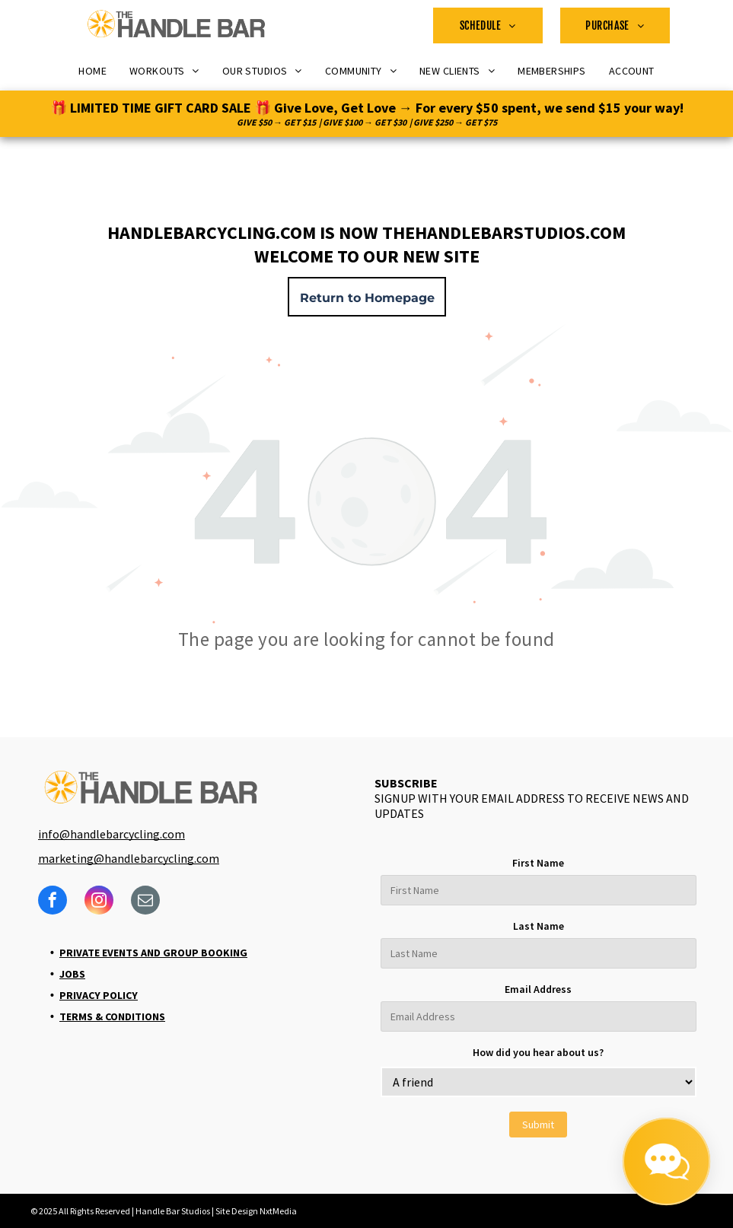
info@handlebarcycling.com (111, 833)
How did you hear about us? (538, 1052)
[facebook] (52, 902)
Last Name (538, 926)
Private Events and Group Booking (153, 952)
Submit (538, 1124)
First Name (538, 863)
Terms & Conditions (112, 1016)
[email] (145, 902)
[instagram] (98, 902)
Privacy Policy (98, 995)
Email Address (538, 989)
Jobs (72, 974)
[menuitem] (487, 25)
